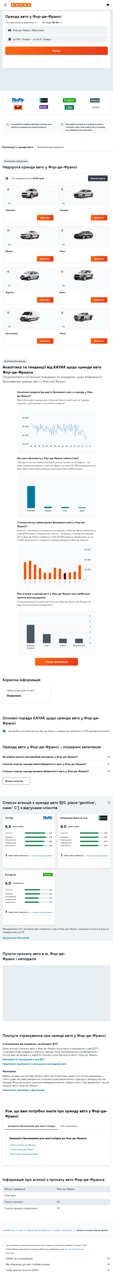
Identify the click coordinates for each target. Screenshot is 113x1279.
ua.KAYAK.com (9, 1230)
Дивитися (45, 217)
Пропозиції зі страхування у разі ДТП (23, 1059)
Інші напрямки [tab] (68, 1126)
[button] (5, 5)
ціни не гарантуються (74, 1249)
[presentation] (109, 802)
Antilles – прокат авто (63, 1230)
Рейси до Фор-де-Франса (23, 1145)
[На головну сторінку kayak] (21, 5)
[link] (56, 662)
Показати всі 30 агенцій (16, 937)
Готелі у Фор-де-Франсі (22, 1149)
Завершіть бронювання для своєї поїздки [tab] (31, 1126)
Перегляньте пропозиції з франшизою (24, 1090)
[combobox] (22, 22)
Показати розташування (42, 855)
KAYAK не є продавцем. (58, 1258)
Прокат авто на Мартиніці (38, 1230)
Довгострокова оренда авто (24, 1153)
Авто (21, 1230)
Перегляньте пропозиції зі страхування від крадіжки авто (35, 1063)
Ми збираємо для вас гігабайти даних (58, 1264)
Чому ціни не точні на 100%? (58, 1270)
